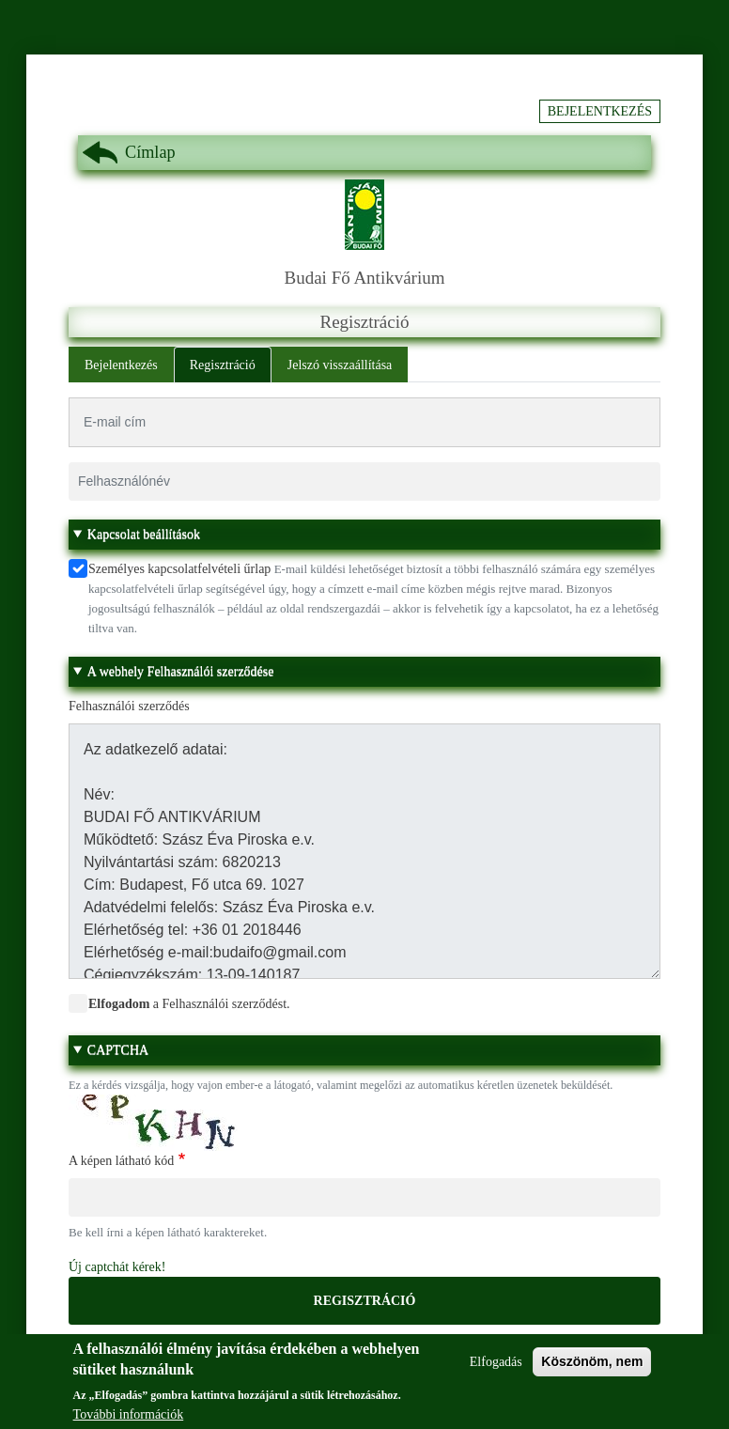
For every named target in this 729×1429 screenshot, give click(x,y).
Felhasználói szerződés (129, 706)
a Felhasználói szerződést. (189, 1004)
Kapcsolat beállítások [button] (143, 534)
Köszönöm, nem (592, 1369)
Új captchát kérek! (117, 1267)
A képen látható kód (121, 1161)
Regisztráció (223, 365)
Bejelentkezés (600, 111)
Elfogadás (496, 1370)
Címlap (150, 152)
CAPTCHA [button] (117, 1050)
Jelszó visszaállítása (340, 365)
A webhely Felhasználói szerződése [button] (180, 671)
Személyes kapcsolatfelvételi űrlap (179, 569)
